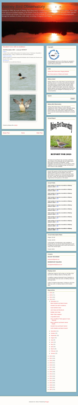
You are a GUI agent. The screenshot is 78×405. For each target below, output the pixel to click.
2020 (51, 360)
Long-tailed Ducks (55, 316)
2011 (51, 380)
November (53, 331)
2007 (51, 389)
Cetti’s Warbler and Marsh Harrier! (59, 328)
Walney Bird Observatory (23, 6)
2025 (51, 295)
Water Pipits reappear (56, 314)
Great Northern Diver (56, 307)
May (52, 344)
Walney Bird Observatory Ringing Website (58, 71)
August (53, 337)
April (52, 346)
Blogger (47, 401)
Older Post (39, 133)
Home (23, 133)
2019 (51, 362)
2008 (51, 387)
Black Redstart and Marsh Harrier (59, 303)
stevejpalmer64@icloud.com (55, 264)
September (54, 335)
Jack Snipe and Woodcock (57, 310)
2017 (51, 367)
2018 (51, 365)
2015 (51, 371)
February (53, 351)
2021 (51, 358)
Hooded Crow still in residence (58, 305)
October (53, 333)
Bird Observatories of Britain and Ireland (58, 74)
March (52, 349)
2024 (51, 297)
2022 (51, 356)
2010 (51, 382)
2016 (51, 369)
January (53, 353)
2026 (51, 292)
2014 (51, 374)
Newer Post (6, 133)
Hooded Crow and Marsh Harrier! (59, 326)
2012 (51, 378)
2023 (51, 299)
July (52, 340)
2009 (51, 385)
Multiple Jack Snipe (55, 312)
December (53, 301)
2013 (51, 376)
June (52, 342)
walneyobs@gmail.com (53, 259)
